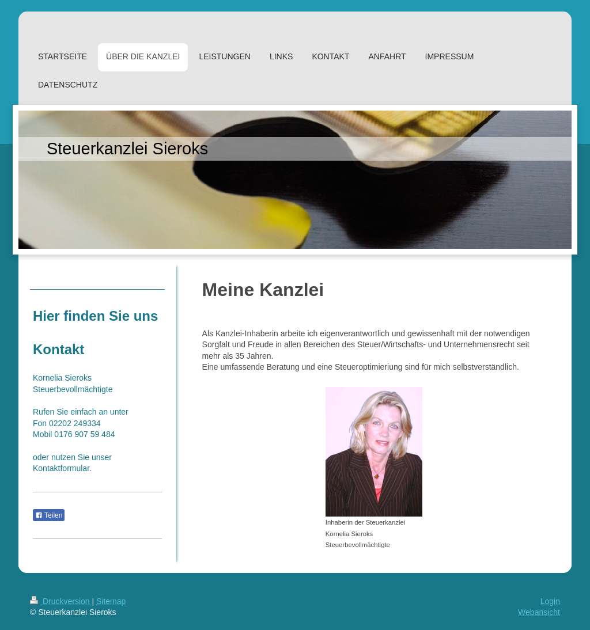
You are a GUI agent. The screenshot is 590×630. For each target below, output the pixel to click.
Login (550, 601)
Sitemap (111, 601)
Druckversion (61, 601)
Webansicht (539, 612)
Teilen (48, 515)
